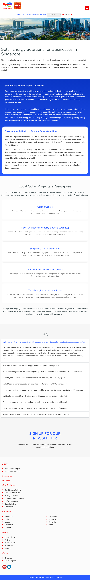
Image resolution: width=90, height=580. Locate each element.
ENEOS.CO (42, 15)
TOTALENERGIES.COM (30, 15)
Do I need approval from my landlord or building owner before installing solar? (36, 402)
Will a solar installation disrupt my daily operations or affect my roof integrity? (36, 414)
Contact (31, 577)
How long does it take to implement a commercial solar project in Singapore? (35, 408)
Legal (37, 577)
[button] (87, 8)
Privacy (42, 577)
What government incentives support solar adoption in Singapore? (31, 365)
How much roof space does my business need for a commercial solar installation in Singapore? (43, 390)
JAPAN (19, 15)
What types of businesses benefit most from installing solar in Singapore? (34, 378)
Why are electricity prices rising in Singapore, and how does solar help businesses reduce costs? (44, 342)
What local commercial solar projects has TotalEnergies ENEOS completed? (35, 384)
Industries (7, 476)
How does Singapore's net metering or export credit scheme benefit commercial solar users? (42, 371)
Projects (6, 480)
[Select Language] (54, 15)
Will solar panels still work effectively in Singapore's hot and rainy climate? (35, 396)
